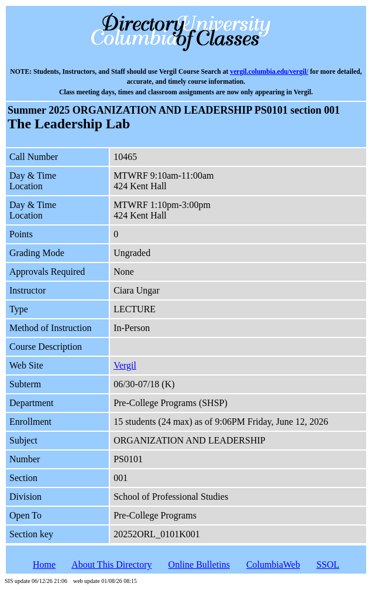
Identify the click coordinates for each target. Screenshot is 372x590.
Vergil (124, 365)
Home (44, 564)
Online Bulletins (199, 564)
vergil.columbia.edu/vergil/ (269, 72)
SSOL (327, 564)
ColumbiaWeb (273, 564)
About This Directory (111, 564)
